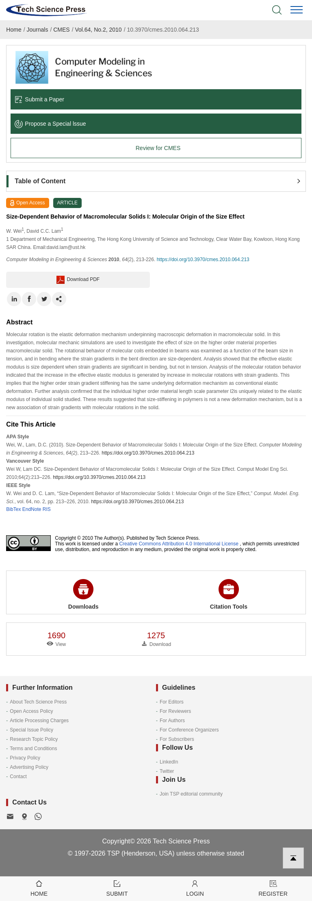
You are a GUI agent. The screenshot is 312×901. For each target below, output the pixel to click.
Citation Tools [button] (228, 594)
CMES (61, 29)
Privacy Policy (25, 758)
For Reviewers (175, 711)
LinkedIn (169, 762)
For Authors (172, 720)
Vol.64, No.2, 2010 (98, 29)
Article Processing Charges (39, 720)
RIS (47, 509)
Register (273, 888)
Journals (37, 29)
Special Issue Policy (31, 730)
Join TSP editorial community (191, 794)
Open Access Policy (31, 711)
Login (195, 888)
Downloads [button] (83, 594)
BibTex (13, 509)
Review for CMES (158, 148)
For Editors (172, 702)
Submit (117, 888)
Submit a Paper (39, 99)
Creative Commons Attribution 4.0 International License (178, 544)
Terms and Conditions (33, 748)
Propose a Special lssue (50, 123)
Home (13, 29)
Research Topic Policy (34, 739)
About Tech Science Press (38, 702)
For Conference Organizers (189, 730)
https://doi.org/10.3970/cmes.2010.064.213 (203, 259)
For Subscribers (177, 739)
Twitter (167, 771)
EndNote (31, 509)
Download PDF (78, 280)
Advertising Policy (29, 767)
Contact (18, 776)
